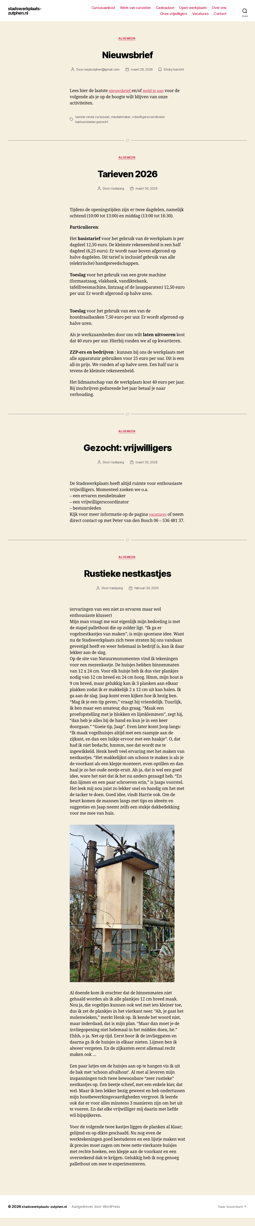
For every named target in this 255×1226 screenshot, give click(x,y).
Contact (220, 14)
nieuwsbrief (121, 91)
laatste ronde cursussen (92, 117)
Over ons (219, 8)
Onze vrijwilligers (173, 14)
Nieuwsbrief (127, 54)
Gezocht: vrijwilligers (127, 448)
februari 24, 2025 (146, 597)
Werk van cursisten (135, 8)
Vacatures (200, 14)
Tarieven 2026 (127, 173)
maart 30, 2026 (146, 189)
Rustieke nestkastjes (127, 580)
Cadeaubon (165, 8)
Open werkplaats (193, 8)
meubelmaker (122, 117)
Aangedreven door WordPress (99, 1215)
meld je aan (156, 91)
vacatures (158, 516)
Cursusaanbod (103, 8)
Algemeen (127, 39)
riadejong (117, 189)
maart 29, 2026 (142, 70)
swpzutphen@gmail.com (101, 70)
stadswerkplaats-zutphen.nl (27, 11)
